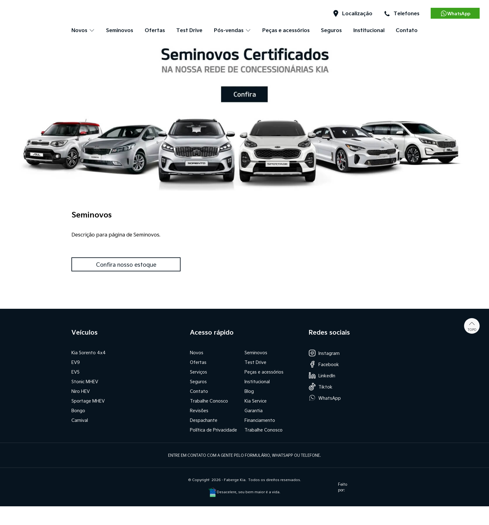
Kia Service (255, 401)
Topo (472, 326)
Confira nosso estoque (126, 264)
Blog (249, 391)
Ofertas (155, 30)
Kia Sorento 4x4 (88, 353)
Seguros (331, 30)
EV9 (75, 362)
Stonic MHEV (84, 381)
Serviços (198, 372)
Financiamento (259, 420)
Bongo (78, 410)
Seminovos (119, 30)
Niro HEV (80, 391)
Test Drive (189, 30)
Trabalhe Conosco (209, 401)
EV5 (75, 372)
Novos (196, 353)
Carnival (79, 420)
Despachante (203, 420)
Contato (407, 30)
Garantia (253, 410)
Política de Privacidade (213, 430)
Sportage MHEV (88, 401)
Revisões (199, 410)
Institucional (369, 30)
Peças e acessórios (286, 30)
